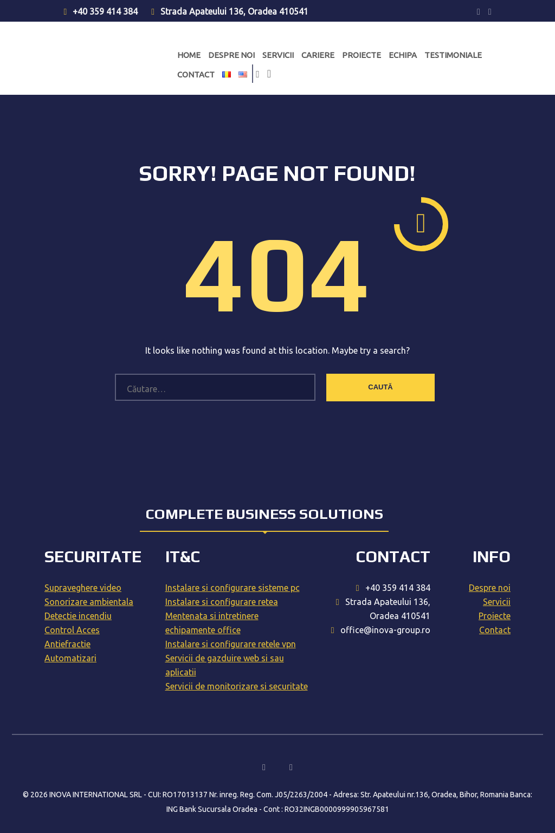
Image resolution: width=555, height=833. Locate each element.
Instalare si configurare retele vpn (230, 644)
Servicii (278, 55)
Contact (196, 74)
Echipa (403, 55)
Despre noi (231, 55)
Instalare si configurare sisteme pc (232, 588)
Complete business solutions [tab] (264, 513)
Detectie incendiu (78, 616)
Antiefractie (67, 644)
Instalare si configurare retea (221, 602)
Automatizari (70, 658)
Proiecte (361, 55)
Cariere (317, 55)
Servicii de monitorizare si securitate (236, 686)
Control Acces (72, 630)
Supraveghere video (82, 588)
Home (189, 55)
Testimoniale (453, 55)
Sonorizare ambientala (88, 602)
